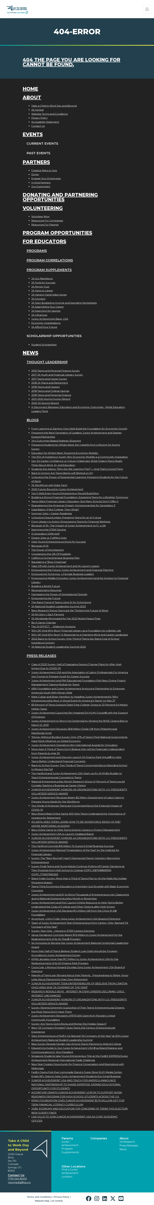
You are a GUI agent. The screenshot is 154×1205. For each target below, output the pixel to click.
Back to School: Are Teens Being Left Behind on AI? (62, 473)
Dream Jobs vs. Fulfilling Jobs (49, 537)
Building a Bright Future (45, 586)
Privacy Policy (39, 117)
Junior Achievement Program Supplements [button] (70, 1147)
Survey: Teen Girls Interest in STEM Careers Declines (62, 930)
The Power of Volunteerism (47, 549)
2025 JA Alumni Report (45, 403)
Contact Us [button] (16, 1175)
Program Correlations (50, 260)
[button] (89, 1198)
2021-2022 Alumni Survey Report (50, 398)
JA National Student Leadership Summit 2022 (58, 646)
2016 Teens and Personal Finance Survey (55, 370)
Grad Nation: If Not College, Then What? (55, 509)
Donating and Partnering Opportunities (60, 197)
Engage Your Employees (46, 178)
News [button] (123, 1149)
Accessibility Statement (45, 121)
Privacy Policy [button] (61, 1197)
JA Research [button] (127, 1141)
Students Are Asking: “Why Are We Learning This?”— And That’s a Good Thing (77, 469)
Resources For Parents (45, 224)
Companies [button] (99, 1138)
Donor (35, 174)
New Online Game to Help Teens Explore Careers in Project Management (75, 829)
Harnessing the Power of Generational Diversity (59, 594)
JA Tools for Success (43, 282)
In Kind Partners (41, 182)
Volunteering (43, 208)
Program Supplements (49, 270)
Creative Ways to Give (44, 170)
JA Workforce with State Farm (49, 485)
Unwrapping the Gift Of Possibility (51, 553)
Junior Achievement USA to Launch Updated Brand (62, 833)
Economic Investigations (45, 322)
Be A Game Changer (43, 622)
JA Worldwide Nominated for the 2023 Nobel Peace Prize (65, 618)
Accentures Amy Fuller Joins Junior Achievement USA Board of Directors (75, 918)
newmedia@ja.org (19, 1182)
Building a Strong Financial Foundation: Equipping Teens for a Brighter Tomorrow (79, 497)
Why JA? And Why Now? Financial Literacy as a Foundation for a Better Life (76, 630)
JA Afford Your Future (44, 327)
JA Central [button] (57, 1201)
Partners (36, 162)
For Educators (44, 241)
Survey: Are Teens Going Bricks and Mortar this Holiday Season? (69, 1023)
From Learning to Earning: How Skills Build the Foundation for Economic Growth (79, 428)
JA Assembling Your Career (47, 306)
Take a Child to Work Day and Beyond (54, 105)
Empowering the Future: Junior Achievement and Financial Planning (72, 569)
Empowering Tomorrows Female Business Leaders (62, 574)
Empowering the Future (45, 598)
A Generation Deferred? (45, 533)
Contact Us (38, 126)
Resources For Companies (47, 220)
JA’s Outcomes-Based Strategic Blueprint (56, 440)
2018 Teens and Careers (45, 386)
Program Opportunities (57, 233)
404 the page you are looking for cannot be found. (71, 62)
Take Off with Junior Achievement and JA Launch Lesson (65, 566)
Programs (37, 251)
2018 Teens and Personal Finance (51, 395)
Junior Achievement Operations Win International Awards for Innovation (74, 745)
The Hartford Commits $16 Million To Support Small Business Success (72, 846)
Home (30, 89)
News (30, 353)
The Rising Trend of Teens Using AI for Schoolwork (61, 602)
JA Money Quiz (40, 286)
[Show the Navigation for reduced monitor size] (147, 9)
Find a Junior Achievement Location (70, 1173)
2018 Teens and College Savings (50, 390)
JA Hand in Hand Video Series (49, 294)
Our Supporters (40, 186)
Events (33, 134)
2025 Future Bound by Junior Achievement (57, 489)
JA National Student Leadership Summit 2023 (58, 606)
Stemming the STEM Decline (48, 529)
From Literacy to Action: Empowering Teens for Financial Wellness (70, 521)
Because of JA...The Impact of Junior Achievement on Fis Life (68, 525)
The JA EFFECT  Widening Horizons (53, 626)
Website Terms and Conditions (49, 113)
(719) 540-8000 (17, 1178)
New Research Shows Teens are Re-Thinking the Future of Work (69, 610)
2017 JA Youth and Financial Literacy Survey (57, 374)
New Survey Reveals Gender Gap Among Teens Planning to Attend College (76, 1043)
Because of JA (39, 545)
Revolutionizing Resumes (46, 590)
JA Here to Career (42, 290)
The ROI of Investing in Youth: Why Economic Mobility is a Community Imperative (79, 456)
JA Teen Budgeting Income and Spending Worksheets (64, 302)
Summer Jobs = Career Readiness (51, 513)
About (32, 97)
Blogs (33, 420)
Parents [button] (67, 1138)
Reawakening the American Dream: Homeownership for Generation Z (73, 505)
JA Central (37, 109)
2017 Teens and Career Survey (49, 378)
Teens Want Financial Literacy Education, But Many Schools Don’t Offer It (74, 501)
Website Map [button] (42, 1201)
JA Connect (38, 298)
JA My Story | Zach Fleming (47, 614)
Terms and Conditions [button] (39, 1197)
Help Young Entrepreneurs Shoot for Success (58, 541)
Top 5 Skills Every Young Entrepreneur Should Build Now (65, 493)
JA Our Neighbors (42, 278)
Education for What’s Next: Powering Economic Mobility (65, 453)
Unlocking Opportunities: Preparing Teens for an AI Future (66, 517)
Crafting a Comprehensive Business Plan (55, 557)
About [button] (124, 1138)
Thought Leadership (47, 362)
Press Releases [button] (129, 1145)
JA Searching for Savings (45, 310)
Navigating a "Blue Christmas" (48, 561)
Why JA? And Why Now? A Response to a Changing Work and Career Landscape (79, 634)
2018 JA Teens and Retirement (49, 382)
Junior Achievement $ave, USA (49, 318)
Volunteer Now (40, 216)
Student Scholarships (44, 344)
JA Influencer (39, 314)
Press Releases (41, 656)
